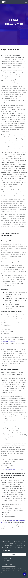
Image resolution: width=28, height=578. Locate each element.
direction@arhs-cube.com (8, 341)
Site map (3, 568)
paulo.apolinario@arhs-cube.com (14, 469)
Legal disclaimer (11, 568)
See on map (8, 565)
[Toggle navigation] (26, 2)
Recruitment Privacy (6, 570)
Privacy (19, 568)
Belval (13, 554)
